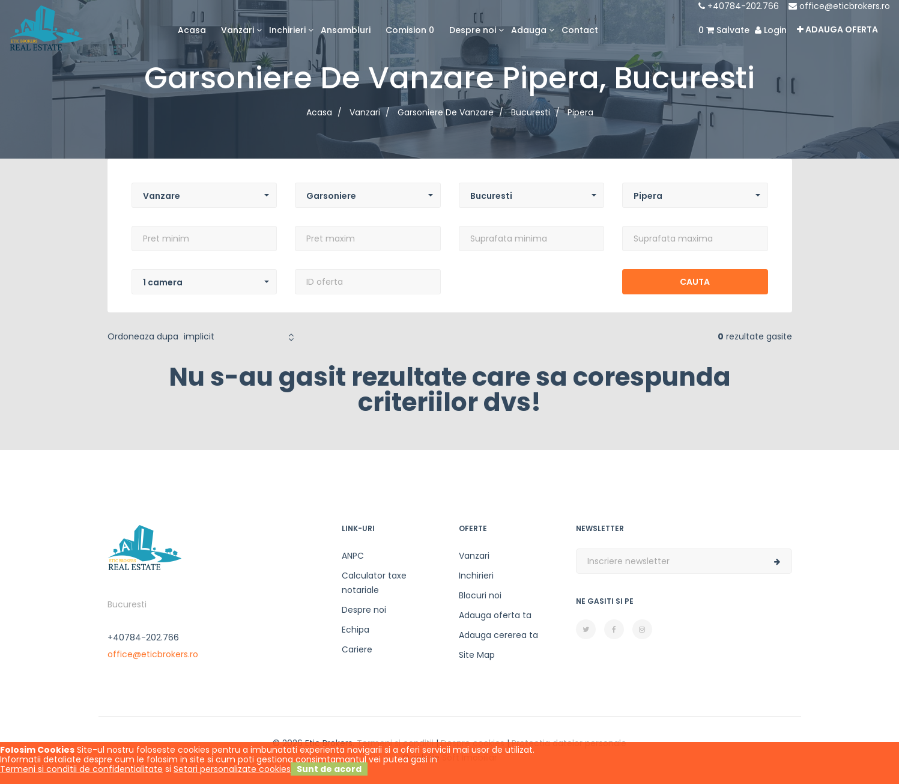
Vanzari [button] (237, 30)
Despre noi (364, 610)
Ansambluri (346, 30)
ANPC (353, 556)
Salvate (723, 30)
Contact (579, 30)
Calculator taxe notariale (374, 583)
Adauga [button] (528, 30)
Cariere (357, 649)
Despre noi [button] (472, 30)
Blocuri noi (480, 595)
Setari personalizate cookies (232, 769)
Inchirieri (476, 576)
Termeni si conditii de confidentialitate (81, 769)
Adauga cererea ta (498, 635)
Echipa (355, 630)
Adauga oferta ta (495, 615)
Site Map (477, 655)
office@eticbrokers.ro (839, 6)
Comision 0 (410, 30)
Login (771, 30)
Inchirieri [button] (287, 30)
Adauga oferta (837, 29)
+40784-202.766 (738, 6)
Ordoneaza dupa (142, 336)
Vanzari (474, 556)
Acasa (192, 30)
